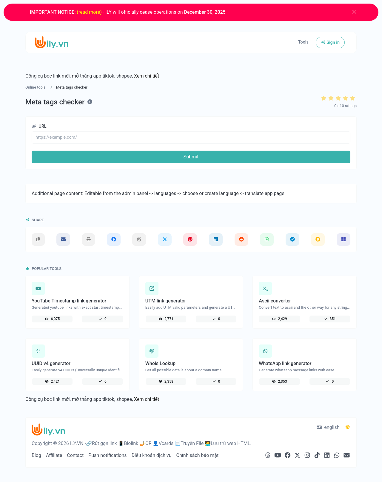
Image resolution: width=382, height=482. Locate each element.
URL (39, 126)
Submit (191, 157)
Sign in (330, 42)
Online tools (35, 87)
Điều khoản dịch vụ (152, 455)
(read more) (89, 12)
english (328, 427)
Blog (36, 455)
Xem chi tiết (146, 76)
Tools (303, 42)
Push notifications (107, 455)
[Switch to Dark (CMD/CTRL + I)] (348, 427)
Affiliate (54, 455)
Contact (75, 455)
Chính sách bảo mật (197, 455)
